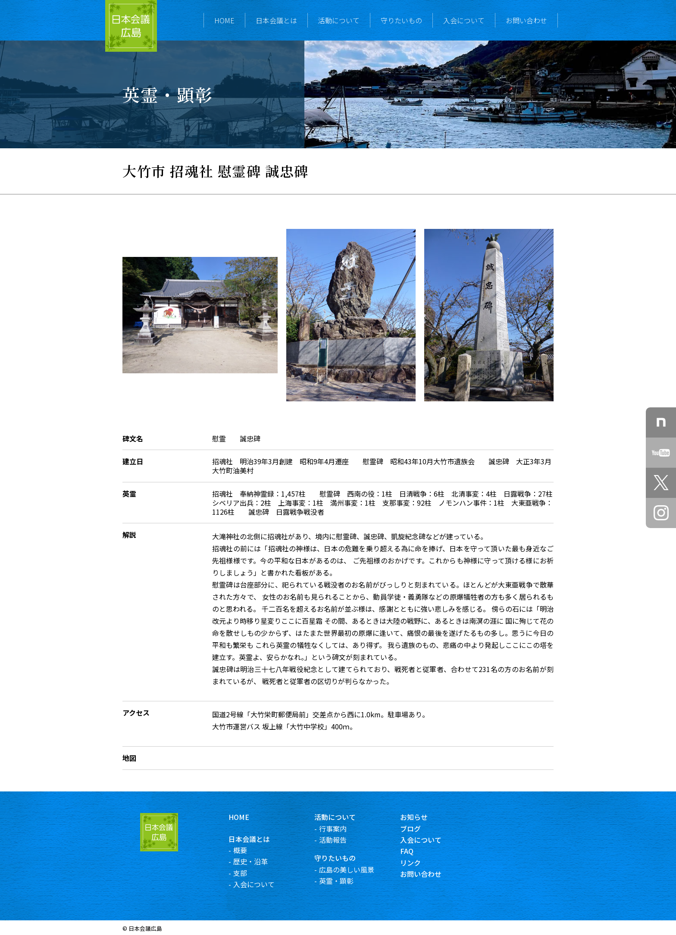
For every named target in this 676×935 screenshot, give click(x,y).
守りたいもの (401, 20)
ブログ (421, 828)
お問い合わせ (526, 20)
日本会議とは (276, 20)
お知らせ (425, 817)
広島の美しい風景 (357, 869)
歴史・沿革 (261, 861)
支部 (251, 873)
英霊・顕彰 (347, 881)
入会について (464, 20)
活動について (339, 20)
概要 (251, 850)
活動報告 (343, 840)
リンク (421, 862)
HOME (224, 20)
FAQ (418, 851)
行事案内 (343, 828)
